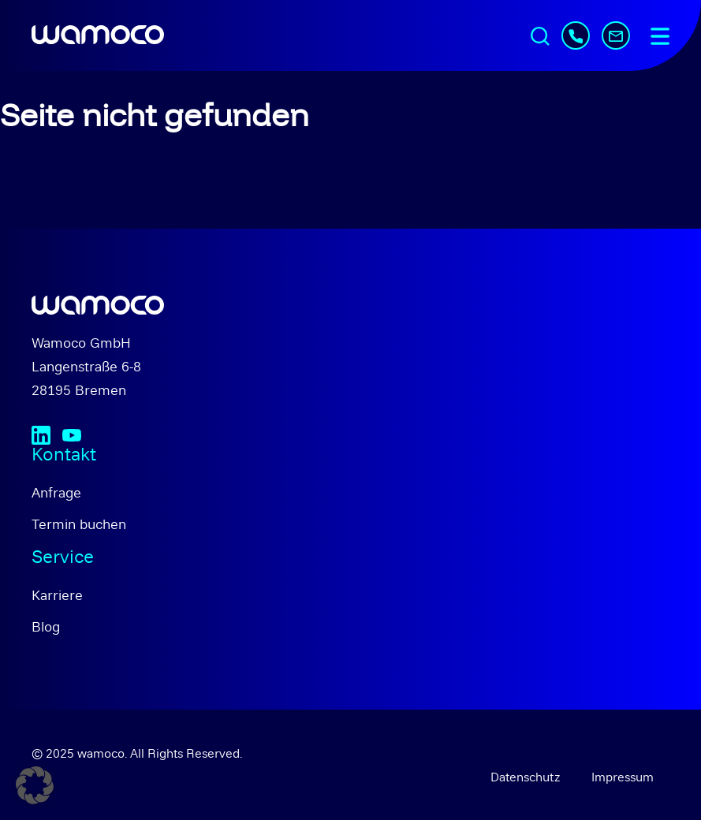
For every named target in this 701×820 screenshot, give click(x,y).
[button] (34, 785)
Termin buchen (79, 524)
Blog (46, 626)
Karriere (57, 595)
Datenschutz (525, 777)
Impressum (622, 777)
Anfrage (56, 492)
